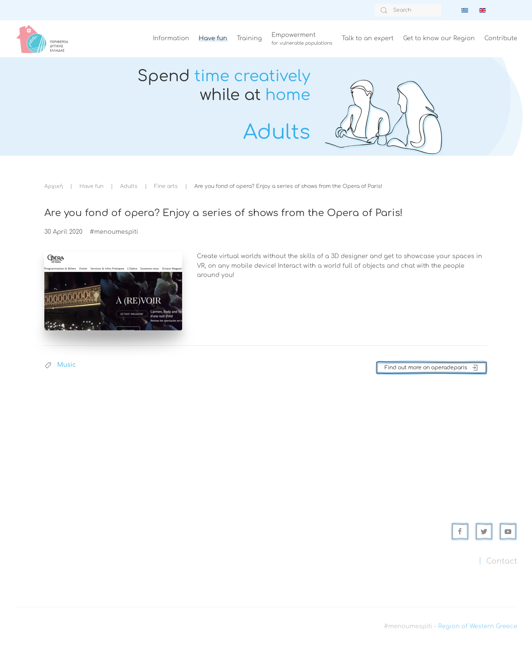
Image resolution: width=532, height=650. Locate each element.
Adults (128, 186)
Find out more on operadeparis (431, 368)
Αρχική (53, 186)
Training (249, 38)
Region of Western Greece (477, 626)
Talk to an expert (367, 38)
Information (171, 38)
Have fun (213, 38)
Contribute (500, 38)
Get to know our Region (439, 38)
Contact (501, 561)
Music (66, 365)
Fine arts (166, 186)
